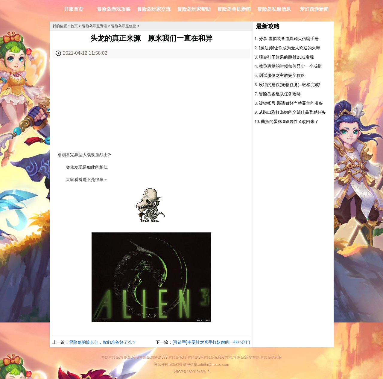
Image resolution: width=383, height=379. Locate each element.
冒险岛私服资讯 (94, 26)
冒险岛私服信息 (274, 9)
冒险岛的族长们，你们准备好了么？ (102, 342)
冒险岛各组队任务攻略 (280, 94)
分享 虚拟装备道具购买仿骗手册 (289, 38)
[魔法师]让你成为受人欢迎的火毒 (289, 48)
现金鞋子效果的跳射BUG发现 (286, 57)
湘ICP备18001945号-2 (191, 372)
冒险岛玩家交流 (154, 9)
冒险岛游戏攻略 (113, 9)
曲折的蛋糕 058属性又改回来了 (290, 121)
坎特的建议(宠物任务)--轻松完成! (289, 85)
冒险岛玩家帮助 (194, 9)
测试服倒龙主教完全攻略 (282, 75)
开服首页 (73, 9)
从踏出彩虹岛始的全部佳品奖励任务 (292, 112)
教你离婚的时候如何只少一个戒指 (290, 66)
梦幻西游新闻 (314, 9)
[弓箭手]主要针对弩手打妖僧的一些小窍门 (211, 342)
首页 (74, 26)
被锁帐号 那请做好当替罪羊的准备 (291, 103)
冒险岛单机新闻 (234, 9)
